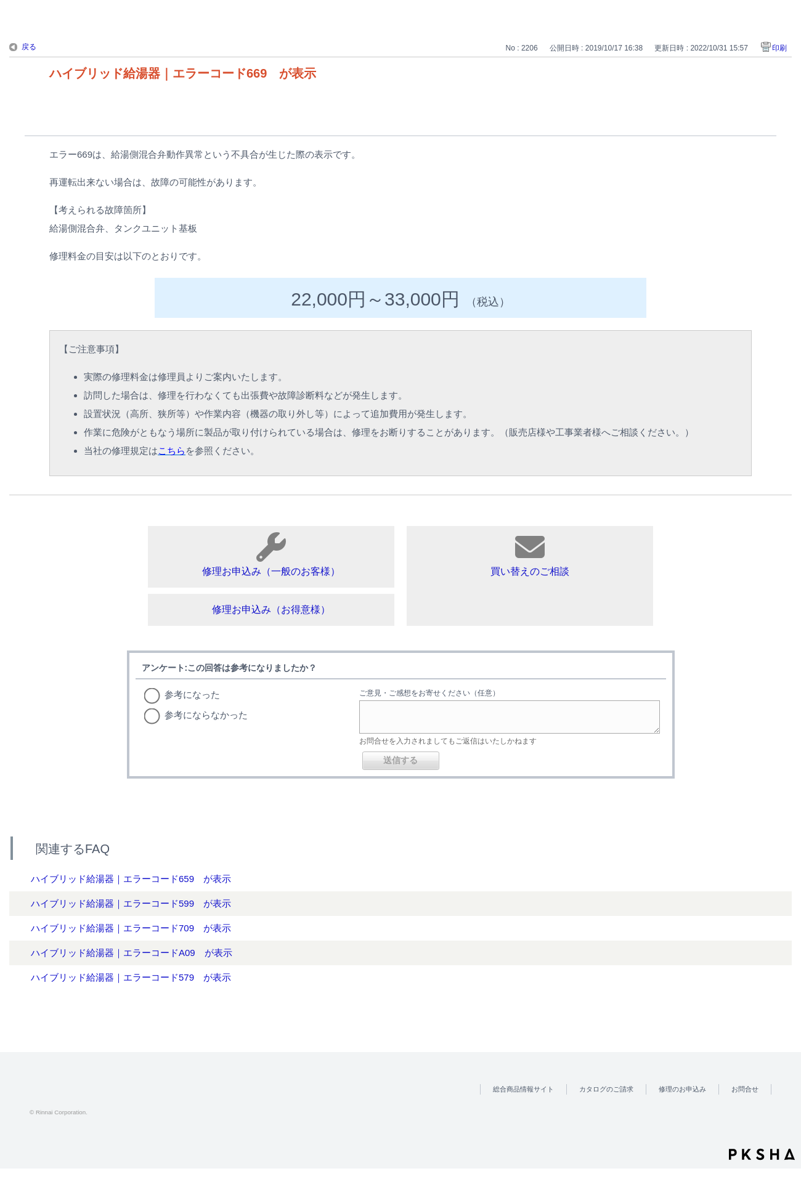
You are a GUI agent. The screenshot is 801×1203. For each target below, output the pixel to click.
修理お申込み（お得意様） (271, 609)
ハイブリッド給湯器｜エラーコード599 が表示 (131, 903)
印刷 (779, 48)
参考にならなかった (206, 715)
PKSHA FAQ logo (762, 1154)
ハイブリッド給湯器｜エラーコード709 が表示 (131, 928)
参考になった (192, 694)
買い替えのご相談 (529, 554)
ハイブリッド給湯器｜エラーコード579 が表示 (131, 977)
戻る (29, 47)
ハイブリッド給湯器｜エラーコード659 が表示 (131, 878)
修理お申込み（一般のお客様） (271, 554)
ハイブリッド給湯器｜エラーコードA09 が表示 (131, 952)
